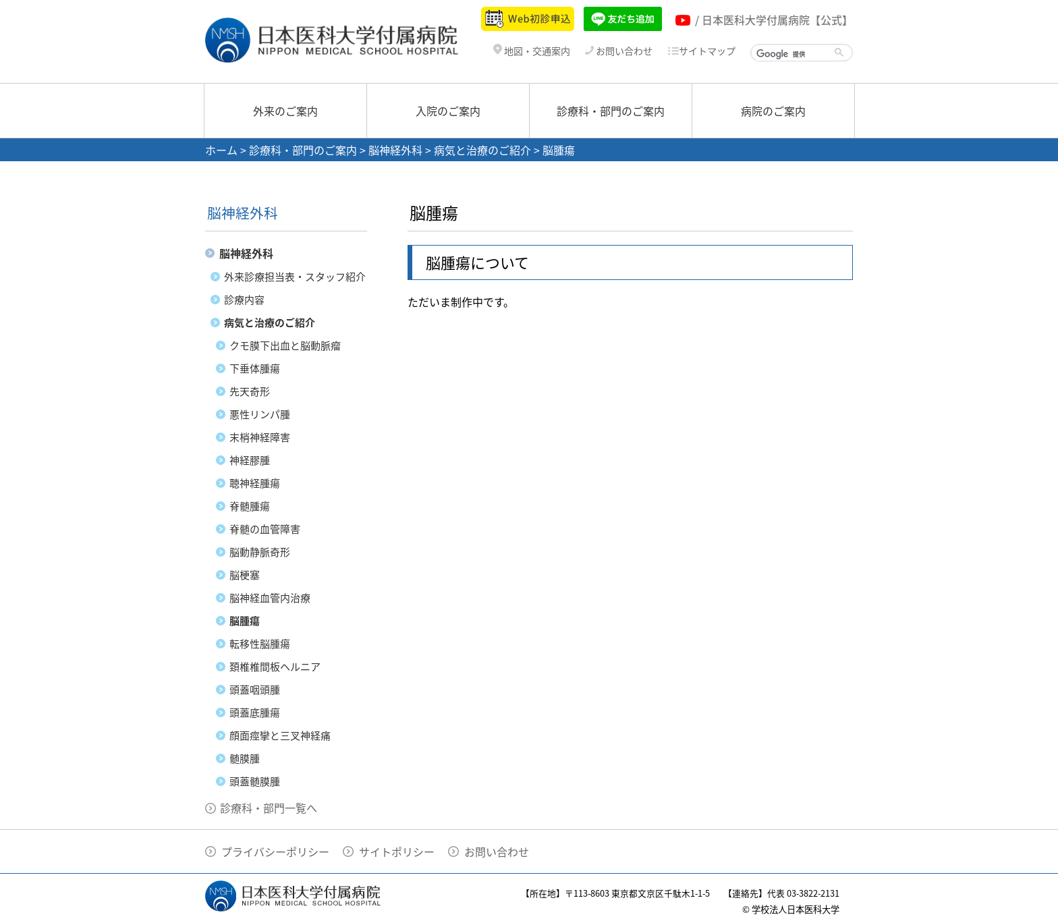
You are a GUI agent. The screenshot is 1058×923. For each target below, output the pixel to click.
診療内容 (244, 299)
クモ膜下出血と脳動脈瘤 (285, 345)
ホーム (221, 150)
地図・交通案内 (531, 51)
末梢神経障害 (259, 437)
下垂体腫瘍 (254, 368)
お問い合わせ (618, 51)
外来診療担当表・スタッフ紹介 (295, 276)
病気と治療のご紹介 (482, 150)
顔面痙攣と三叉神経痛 (280, 735)
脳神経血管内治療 (269, 597)
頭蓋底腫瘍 (254, 712)
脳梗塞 (244, 574)
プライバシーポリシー (275, 851)
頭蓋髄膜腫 (254, 781)
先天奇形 (249, 391)
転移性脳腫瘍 (259, 643)
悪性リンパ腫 (259, 414)
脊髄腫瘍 (249, 506)
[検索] (795, 54)
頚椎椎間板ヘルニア (275, 666)
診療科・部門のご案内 (611, 111)
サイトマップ (701, 51)
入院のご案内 (448, 111)
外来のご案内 (285, 111)
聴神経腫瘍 (254, 483)
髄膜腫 (244, 758)
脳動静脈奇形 (259, 551)
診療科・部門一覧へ (268, 808)
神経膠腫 (249, 460)
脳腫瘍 (244, 620)
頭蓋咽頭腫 (254, 689)
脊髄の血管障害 (264, 529)
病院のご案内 (773, 111)
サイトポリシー (397, 851)
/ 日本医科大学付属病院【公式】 (774, 19)
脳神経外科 (395, 150)
